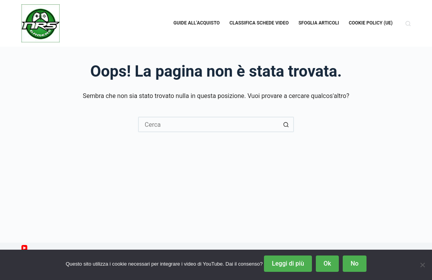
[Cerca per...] (208, 124)
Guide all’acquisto (197, 23)
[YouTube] (24, 248)
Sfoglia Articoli (318, 23)
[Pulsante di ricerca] (286, 124)
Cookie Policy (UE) (371, 23)
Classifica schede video (259, 23)
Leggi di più (288, 263)
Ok (327, 263)
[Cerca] (408, 23)
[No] (422, 265)
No (354, 263)
